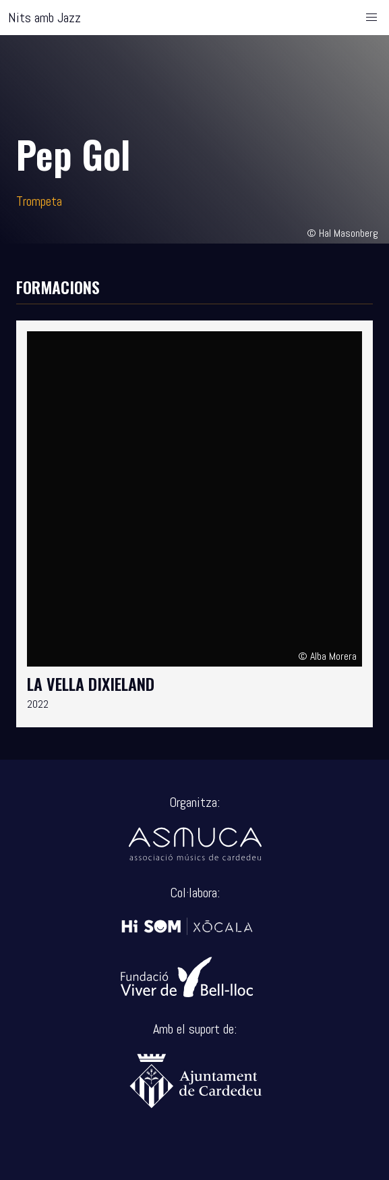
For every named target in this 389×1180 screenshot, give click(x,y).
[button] (371, 17)
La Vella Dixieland (90, 683)
